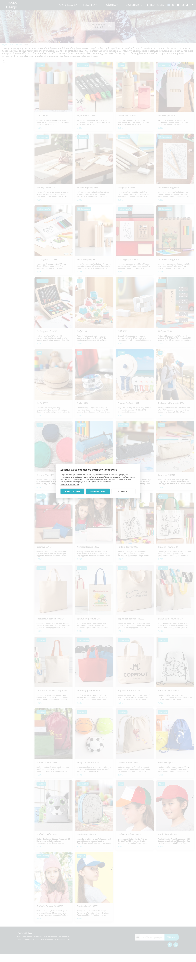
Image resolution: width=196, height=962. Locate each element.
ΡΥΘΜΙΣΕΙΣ (123, 491)
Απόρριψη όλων (97, 491)
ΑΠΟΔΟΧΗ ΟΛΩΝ (72, 491)
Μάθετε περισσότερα (69, 484)
